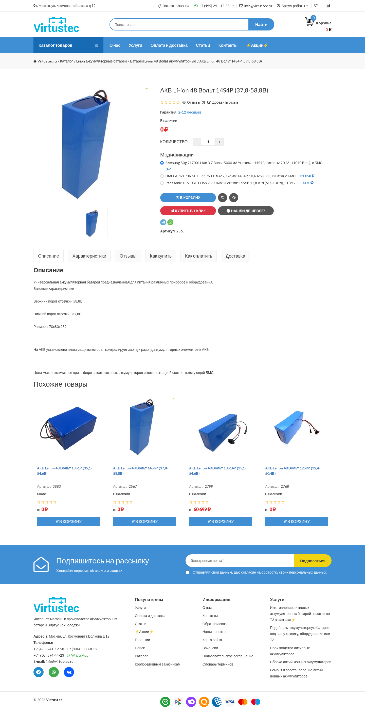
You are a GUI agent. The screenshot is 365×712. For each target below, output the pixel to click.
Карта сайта (212, 640)
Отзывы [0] (192, 102)
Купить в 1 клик (188, 211)
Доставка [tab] (235, 256)
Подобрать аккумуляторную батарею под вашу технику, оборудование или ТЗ (300, 633)
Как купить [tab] (161, 256)
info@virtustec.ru (255, 6)
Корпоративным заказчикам (157, 664)
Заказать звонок (173, 6)
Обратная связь (215, 624)
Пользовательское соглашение (228, 656)
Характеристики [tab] (89, 256)
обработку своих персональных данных (293, 572)
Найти (261, 24)
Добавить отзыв (221, 102)
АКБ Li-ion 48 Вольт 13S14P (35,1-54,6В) (217, 471)
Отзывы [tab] (128, 256)
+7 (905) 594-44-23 (48, 655)
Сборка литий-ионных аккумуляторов (300, 662)
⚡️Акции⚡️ (257, 45)
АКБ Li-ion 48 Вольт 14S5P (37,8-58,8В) (140, 471)
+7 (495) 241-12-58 (214, 6)
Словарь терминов (218, 664)
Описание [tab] (48, 256)
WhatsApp (77, 655)
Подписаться (310, 560)
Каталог (141, 656)
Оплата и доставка (169, 45)
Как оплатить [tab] (198, 256)
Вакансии (210, 648)
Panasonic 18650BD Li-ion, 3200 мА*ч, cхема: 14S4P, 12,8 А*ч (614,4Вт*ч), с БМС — (240, 183)
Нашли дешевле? (246, 211)
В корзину (188, 197)
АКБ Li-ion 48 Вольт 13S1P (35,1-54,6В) (64, 471)
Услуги (135, 45)
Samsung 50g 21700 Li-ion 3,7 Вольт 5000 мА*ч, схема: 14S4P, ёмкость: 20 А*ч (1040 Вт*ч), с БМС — (246, 166)
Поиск (140, 648)
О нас (115, 45)
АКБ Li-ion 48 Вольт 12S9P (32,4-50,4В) (292, 471)
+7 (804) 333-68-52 (82, 649)
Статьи (203, 45)
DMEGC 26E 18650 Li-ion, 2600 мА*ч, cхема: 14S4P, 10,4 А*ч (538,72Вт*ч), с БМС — (240, 176)
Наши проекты (214, 631)
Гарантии (142, 640)
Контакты (228, 45)
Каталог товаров (57, 45)
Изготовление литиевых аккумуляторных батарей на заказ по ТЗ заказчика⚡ (300, 613)
